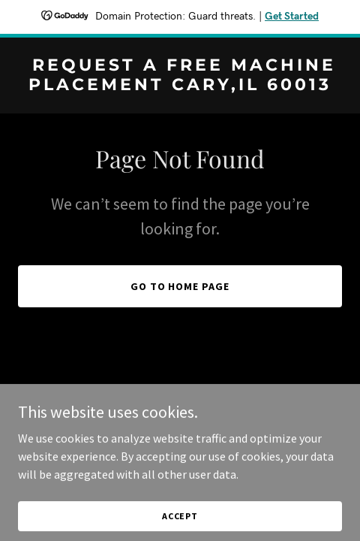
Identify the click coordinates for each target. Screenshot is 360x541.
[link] (180, 85)
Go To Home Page (180, 286)
